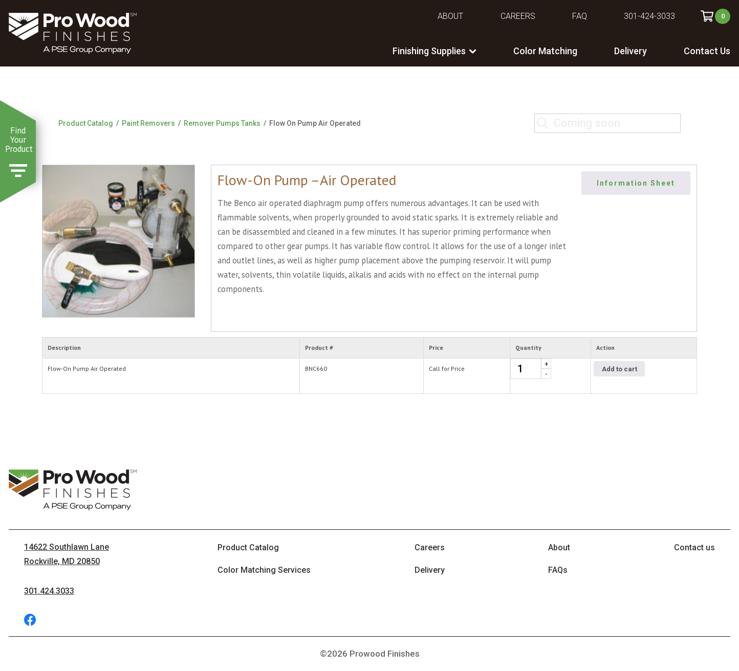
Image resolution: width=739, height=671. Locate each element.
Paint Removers (148, 123)
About (450, 16)
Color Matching (545, 51)
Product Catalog (85, 123)
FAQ (579, 16)
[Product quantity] (530, 369)
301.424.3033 (49, 591)
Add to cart (619, 369)
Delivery (630, 51)
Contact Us (707, 51)
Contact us (694, 547)
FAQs (558, 570)
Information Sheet (636, 183)
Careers (518, 16)
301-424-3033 (649, 16)
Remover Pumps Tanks (222, 123)
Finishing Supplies (429, 51)
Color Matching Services (264, 570)
